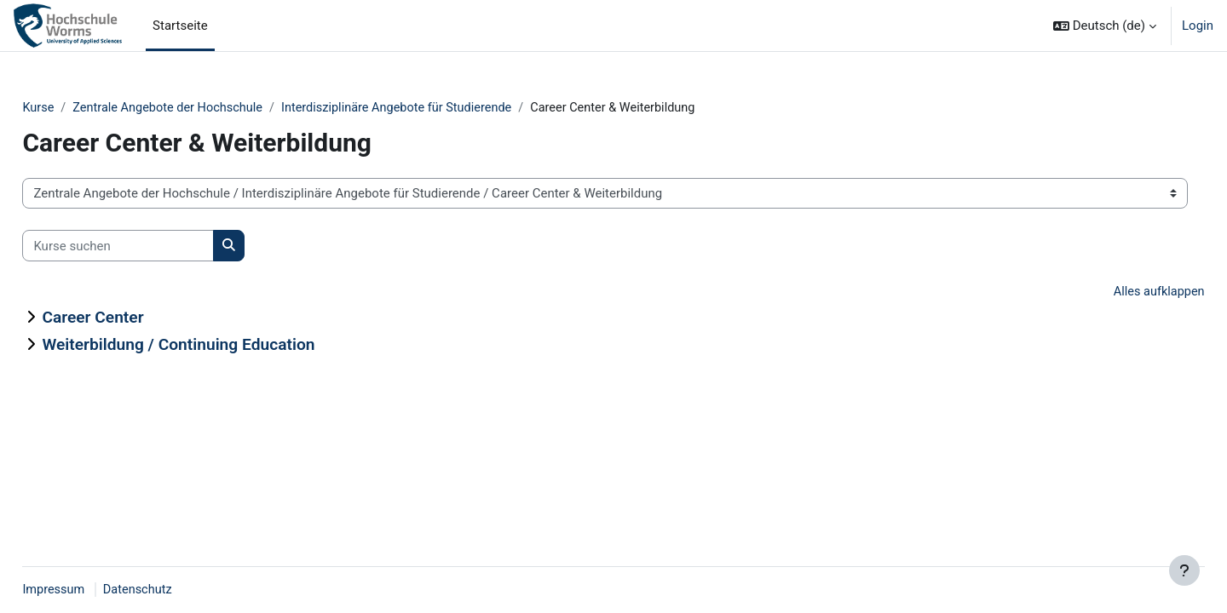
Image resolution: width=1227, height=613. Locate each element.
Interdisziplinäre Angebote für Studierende (446, 108)
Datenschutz (179, 590)
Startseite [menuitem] (180, 25)
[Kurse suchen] (156, 246)
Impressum (92, 590)
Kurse (76, 108)
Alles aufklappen (1119, 293)
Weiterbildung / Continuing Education (216, 345)
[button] (1104, 25)
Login (1197, 25)
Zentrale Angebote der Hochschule (210, 108)
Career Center (130, 318)
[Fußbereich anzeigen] (1184, 570)
